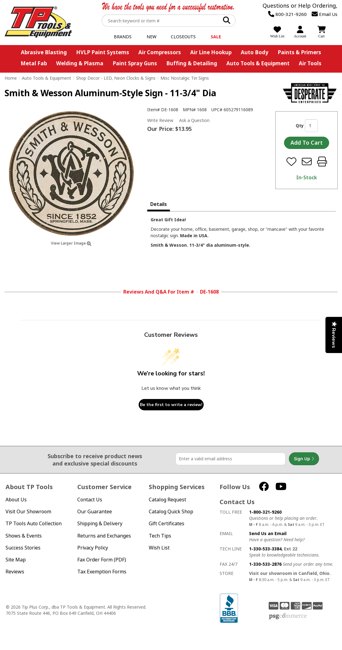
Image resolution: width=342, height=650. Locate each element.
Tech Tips (160, 536)
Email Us (324, 14)
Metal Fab (34, 63)
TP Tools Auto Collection (34, 523)
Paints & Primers (299, 52)
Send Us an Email (267, 533)
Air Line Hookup (211, 52)
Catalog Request (167, 499)
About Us (16, 499)
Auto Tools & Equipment (258, 63)
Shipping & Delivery (99, 523)
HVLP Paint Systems (102, 52)
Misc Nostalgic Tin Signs (184, 78)
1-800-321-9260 (265, 512)
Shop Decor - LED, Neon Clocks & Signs (116, 78)
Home (11, 78)
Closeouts (183, 37)
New (151, 37)
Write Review (160, 120)
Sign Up (304, 459)
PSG (288, 616)
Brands (123, 37)
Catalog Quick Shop (171, 511)
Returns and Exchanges (104, 536)
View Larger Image (71, 243)
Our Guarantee (94, 511)
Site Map (16, 560)
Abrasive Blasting (44, 52)
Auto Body (254, 52)
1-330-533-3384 (265, 549)
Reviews (15, 571)
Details (158, 204)
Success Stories (23, 548)
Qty (300, 125)
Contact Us (89, 499)
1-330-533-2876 (265, 564)
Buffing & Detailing (191, 63)
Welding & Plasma (79, 63)
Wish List (159, 548)
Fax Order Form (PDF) (101, 560)
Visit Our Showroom (28, 511)
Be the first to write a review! (171, 405)
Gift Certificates (166, 523)
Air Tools (310, 63)
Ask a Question (194, 120)
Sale (216, 37)
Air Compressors (159, 52)
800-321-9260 (287, 14)
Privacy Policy (92, 548)
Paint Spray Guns (135, 63)
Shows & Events (24, 536)
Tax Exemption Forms (101, 571)
